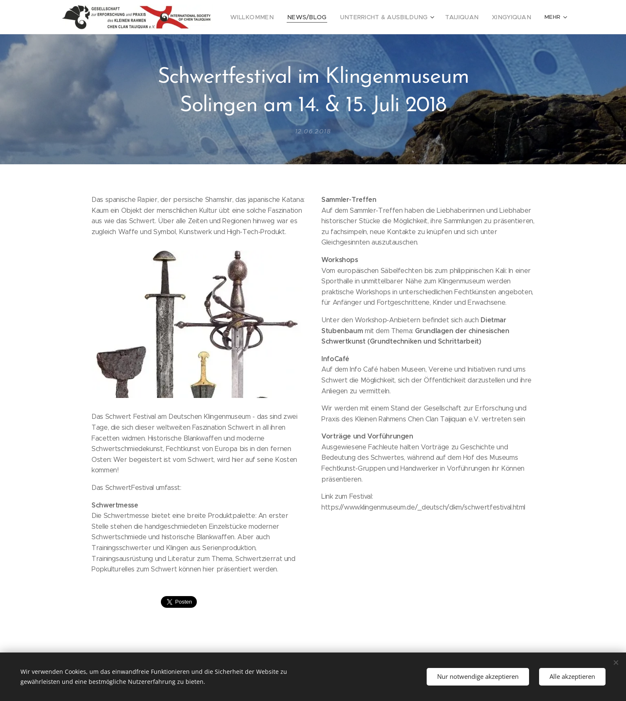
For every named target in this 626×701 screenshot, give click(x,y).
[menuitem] (268, 17)
